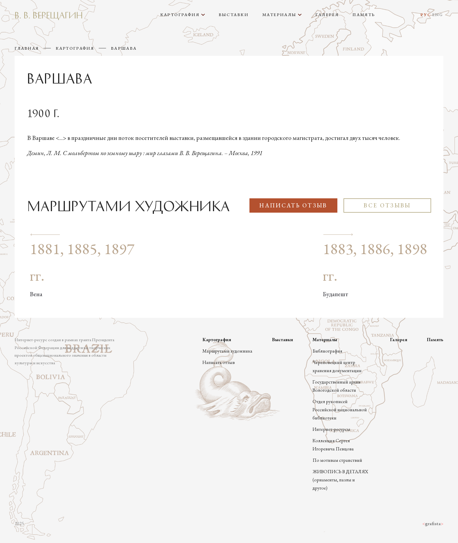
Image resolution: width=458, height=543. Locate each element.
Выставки (234, 14)
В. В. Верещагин (49, 15)
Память (364, 14)
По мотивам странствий (337, 460)
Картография (75, 48)
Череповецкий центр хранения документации (337, 366)
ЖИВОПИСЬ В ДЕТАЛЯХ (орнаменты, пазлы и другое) (340, 480)
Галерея (327, 14)
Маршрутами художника (227, 351)
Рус (425, 14)
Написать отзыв (293, 205)
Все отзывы (387, 205)
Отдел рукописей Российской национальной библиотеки (340, 409)
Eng (437, 14)
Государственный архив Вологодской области (336, 386)
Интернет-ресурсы (331, 429)
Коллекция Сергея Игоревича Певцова (333, 445)
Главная (27, 48)
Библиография (327, 351)
